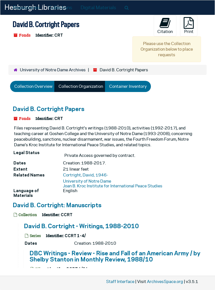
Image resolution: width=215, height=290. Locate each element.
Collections (60, 7)
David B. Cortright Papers (48, 108)
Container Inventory (128, 86)
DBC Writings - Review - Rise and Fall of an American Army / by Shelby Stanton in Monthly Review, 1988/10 (114, 256)
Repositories (26, 7)
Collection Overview (33, 86)
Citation (165, 25)
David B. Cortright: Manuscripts (57, 205)
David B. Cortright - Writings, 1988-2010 (81, 226)
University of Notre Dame (87, 181)
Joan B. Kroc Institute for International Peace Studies (112, 185)
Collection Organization (81, 86)
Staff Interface (120, 281)
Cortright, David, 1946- (85, 175)
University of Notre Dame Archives (53, 69)
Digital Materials (98, 7)
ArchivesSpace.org (165, 281)
